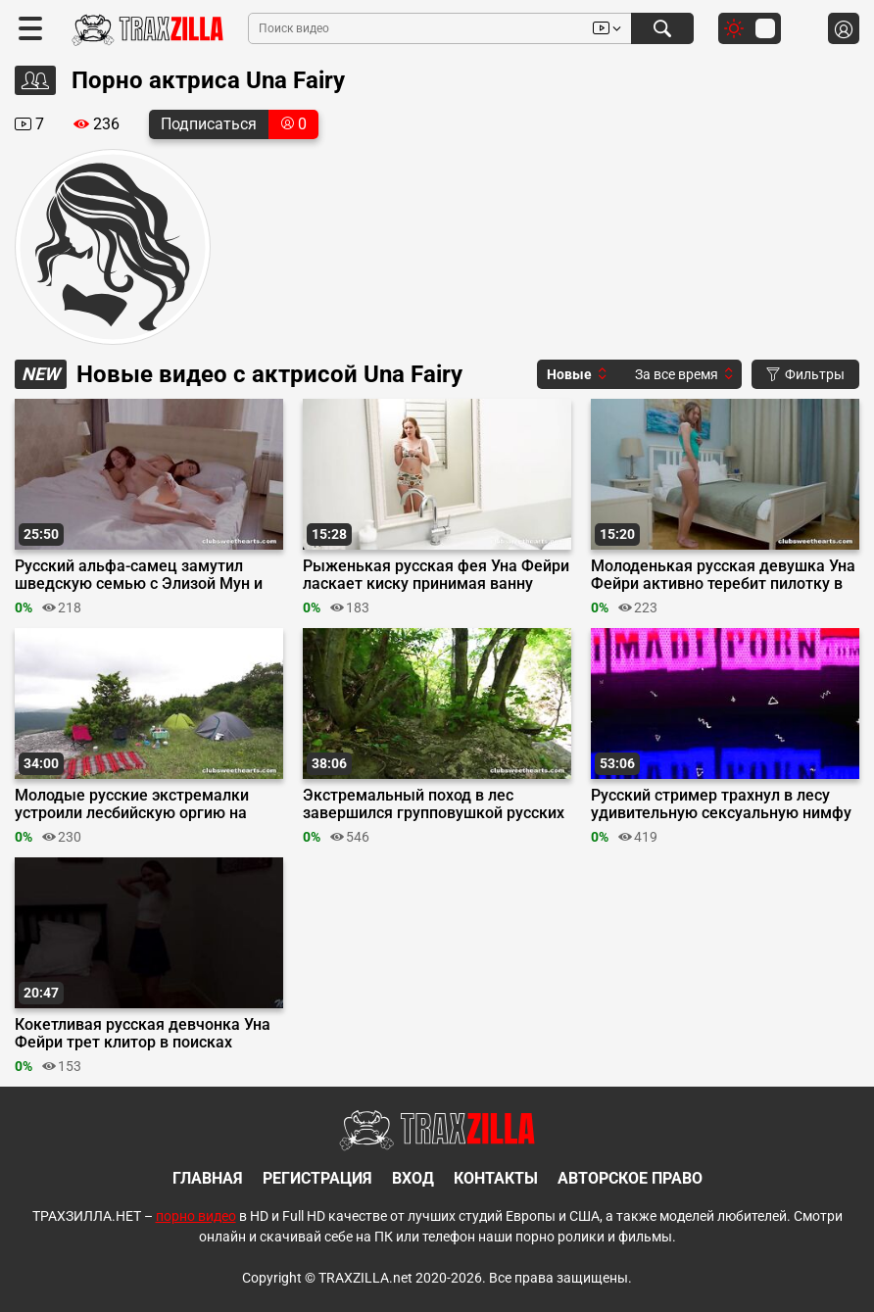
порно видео (196, 1216)
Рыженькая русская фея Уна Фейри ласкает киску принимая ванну (436, 575)
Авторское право (630, 1178)
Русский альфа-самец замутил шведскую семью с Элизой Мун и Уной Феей (139, 575)
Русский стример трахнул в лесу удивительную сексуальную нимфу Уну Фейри (721, 804)
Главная (207, 1178)
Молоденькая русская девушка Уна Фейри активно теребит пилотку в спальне (723, 575)
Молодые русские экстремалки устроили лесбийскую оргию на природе (132, 804)
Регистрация (317, 1178)
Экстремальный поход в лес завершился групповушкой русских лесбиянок (433, 804)
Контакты (496, 1178)
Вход (413, 1178)
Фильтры (805, 374)
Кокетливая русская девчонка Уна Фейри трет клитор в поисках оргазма (142, 1033)
